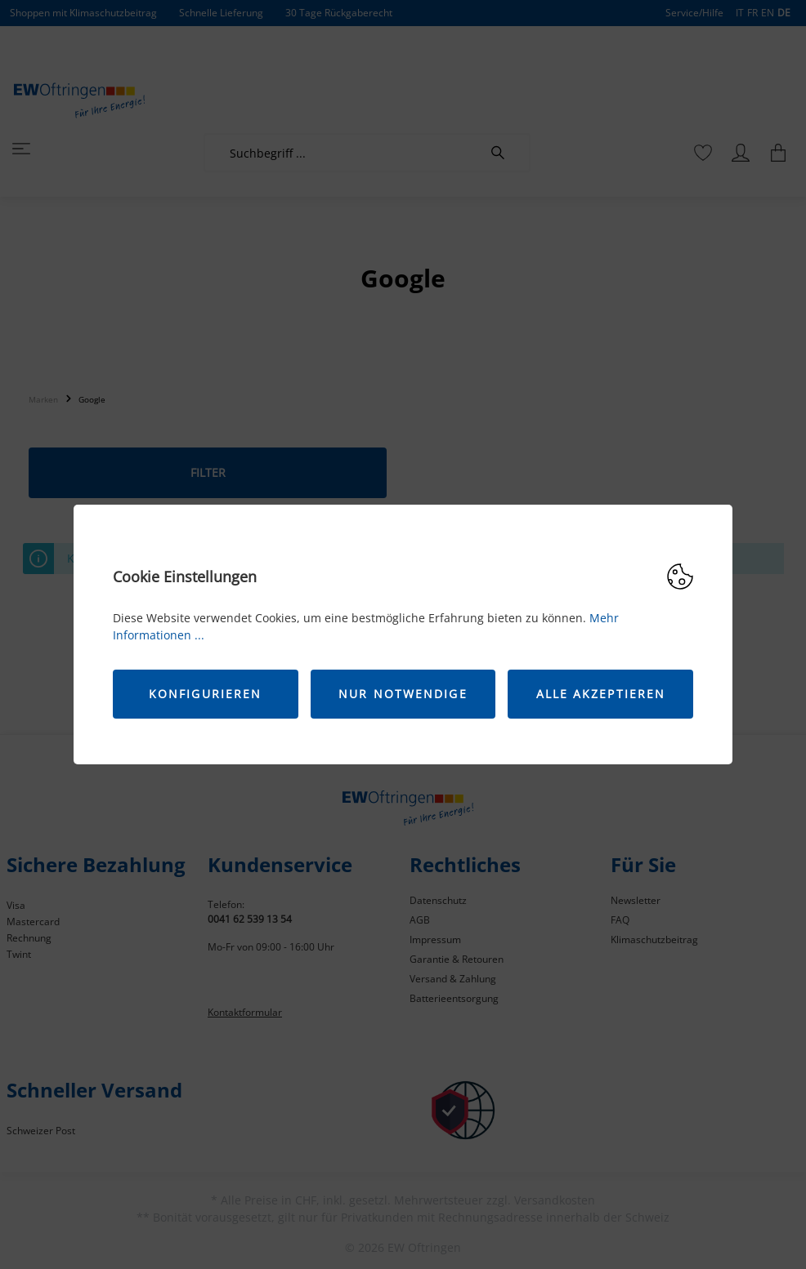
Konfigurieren (205, 693)
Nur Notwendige (402, 693)
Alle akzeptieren (601, 693)
